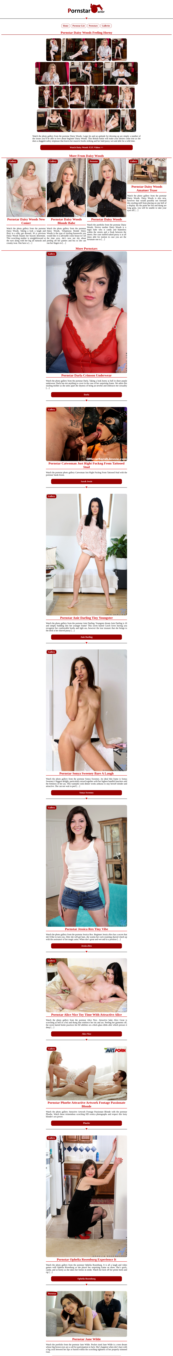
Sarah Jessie (86, 481)
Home (65, 26)
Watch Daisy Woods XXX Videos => (86, 147)
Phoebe (86, 1123)
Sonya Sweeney (86, 793)
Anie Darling (86, 637)
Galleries (106, 26)
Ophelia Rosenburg (87, 1279)
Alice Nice (86, 1034)
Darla (86, 394)
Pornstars (93, 26)
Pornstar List (78, 26)
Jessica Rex (86, 946)
